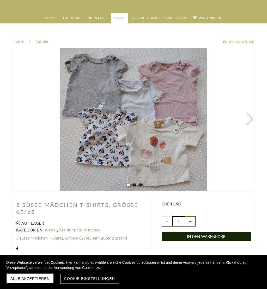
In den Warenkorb (206, 236)
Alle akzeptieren (30, 279)
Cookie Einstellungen (89, 279)
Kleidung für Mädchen (80, 230)
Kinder (51, 230)
